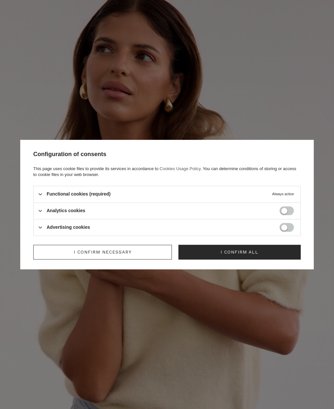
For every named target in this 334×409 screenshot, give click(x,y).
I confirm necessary (102, 252)
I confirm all (239, 252)
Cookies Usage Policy (179, 168)
